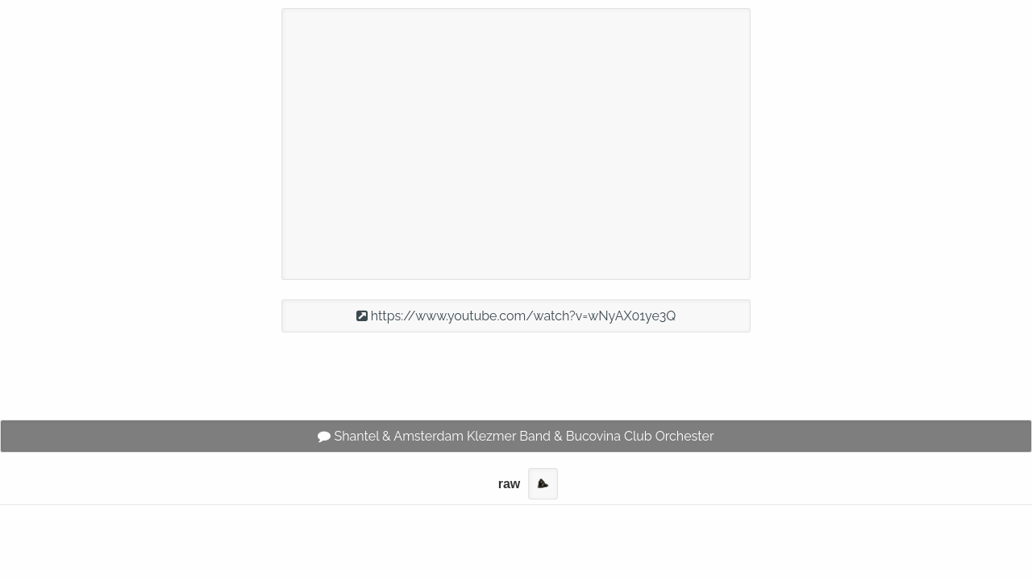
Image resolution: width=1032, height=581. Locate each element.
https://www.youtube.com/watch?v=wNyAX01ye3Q (516, 316)
